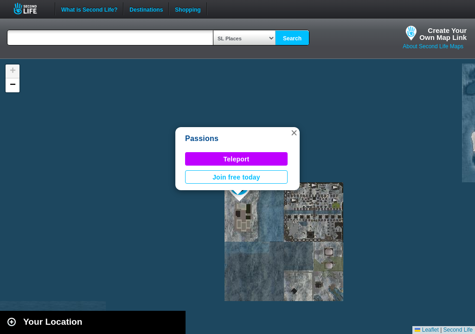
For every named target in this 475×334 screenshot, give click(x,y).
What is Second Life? (89, 8)
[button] (294, 132)
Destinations (146, 8)
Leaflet (426, 330)
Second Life (30, 8)
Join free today (236, 177)
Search (292, 38)
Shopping (187, 8)
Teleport (237, 159)
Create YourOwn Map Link (443, 33)
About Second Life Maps (433, 46)
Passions (201, 138)
